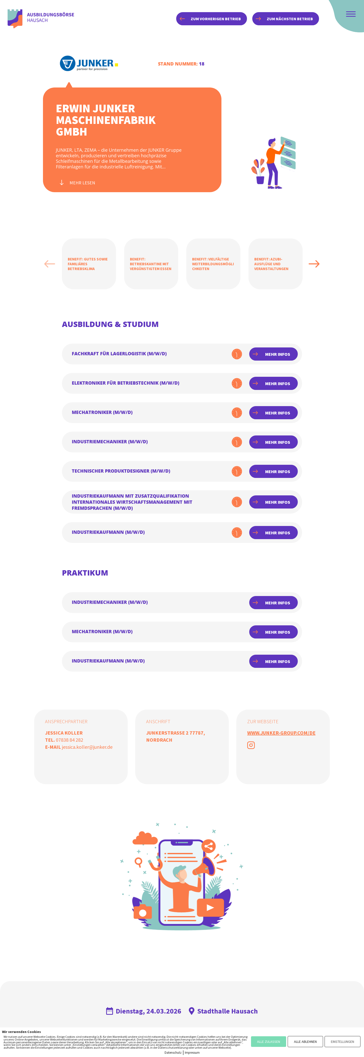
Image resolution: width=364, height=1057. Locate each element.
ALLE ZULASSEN (268, 1041)
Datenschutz (173, 1052)
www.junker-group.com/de (281, 733)
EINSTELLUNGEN (342, 1041)
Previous (49, 264)
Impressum (192, 1052)
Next (314, 264)
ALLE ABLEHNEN (305, 1041)
